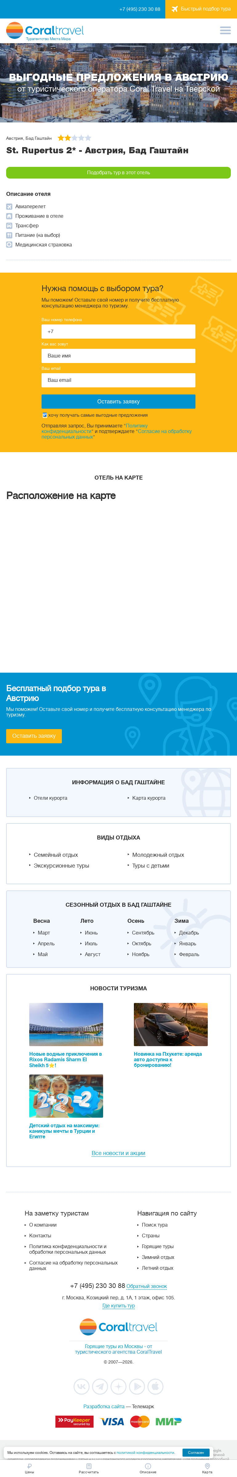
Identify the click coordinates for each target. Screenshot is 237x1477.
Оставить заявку (34, 736)
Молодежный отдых (158, 855)
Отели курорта (50, 798)
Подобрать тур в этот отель (118, 172)
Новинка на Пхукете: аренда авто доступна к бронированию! (168, 1059)
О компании (43, 1225)
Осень (135, 921)
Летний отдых (157, 1268)
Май (43, 954)
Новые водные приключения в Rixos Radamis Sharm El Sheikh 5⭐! (65, 1059)
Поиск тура (155, 1225)
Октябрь (141, 944)
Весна (41, 921)
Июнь (91, 933)
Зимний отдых (158, 1257)
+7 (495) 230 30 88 (139, 9)
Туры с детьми (150, 866)
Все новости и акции (118, 1153)
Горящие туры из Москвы (114, 1346)
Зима (182, 921)
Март (44, 933)
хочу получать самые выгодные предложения (95, 415)
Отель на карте (118, 478)
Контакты (40, 1236)
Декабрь (189, 933)
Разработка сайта (104, 1406)
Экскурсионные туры (61, 866)
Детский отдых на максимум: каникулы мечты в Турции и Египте (64, 1131)
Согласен (196, 1452)
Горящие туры (158, 1246)
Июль (91, 944)
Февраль (189, 954)
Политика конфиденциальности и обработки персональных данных (67, 1249)
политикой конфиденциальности (145, 1452)
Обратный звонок (147, 1286)
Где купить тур (118, 1306)
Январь (187, 944)
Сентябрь (143, 933)
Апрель (46, 944)
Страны (150, 1236)
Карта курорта (149, 798)
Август (92, 954)
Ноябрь (140, 954)
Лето (87, 921)
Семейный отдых (56, 855)
